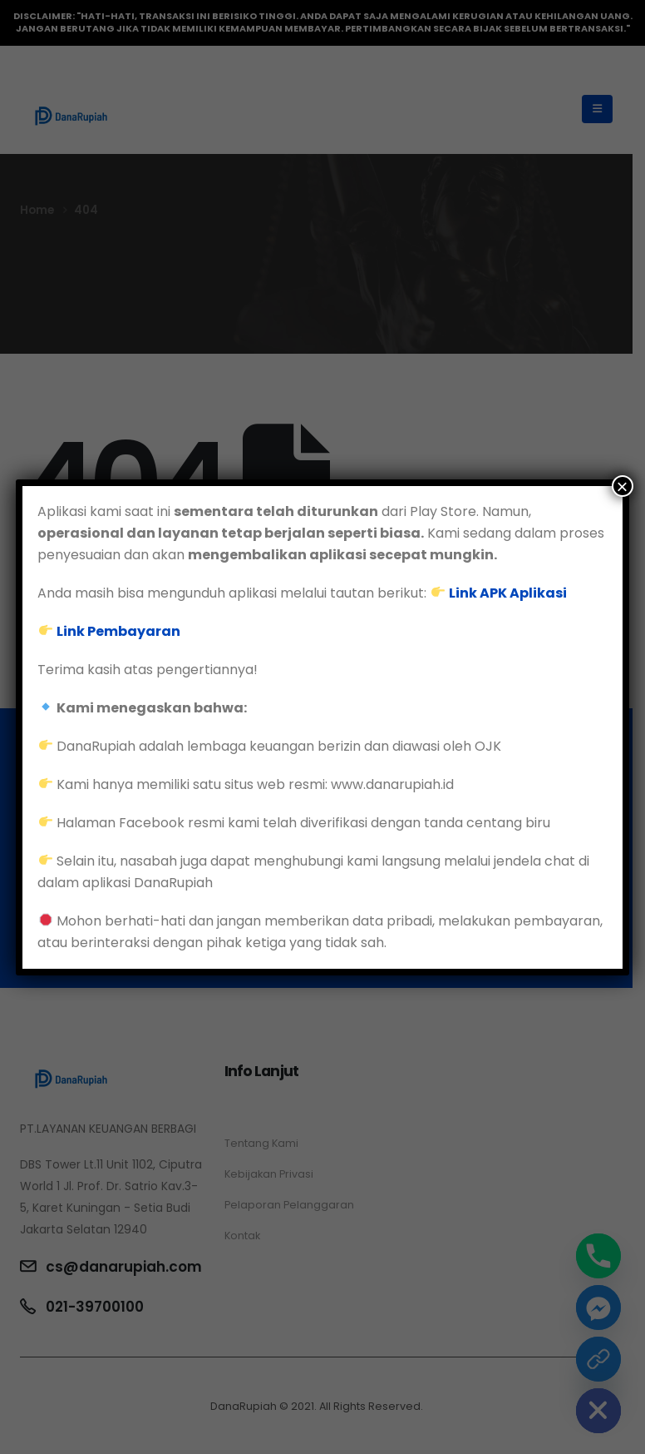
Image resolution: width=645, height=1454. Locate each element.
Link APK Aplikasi (508, 593)
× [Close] (622, 486)
